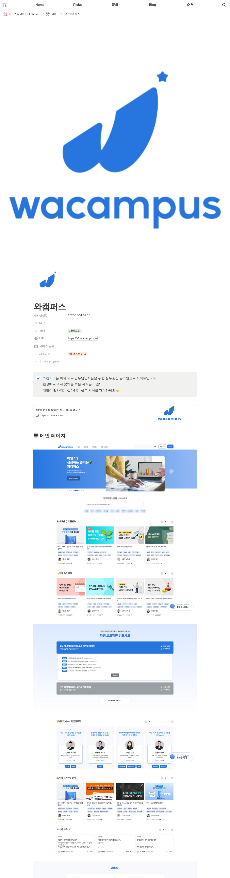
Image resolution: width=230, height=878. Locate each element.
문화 (115, 4)
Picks (77, 4)
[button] (224, 5)
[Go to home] (4, 5)
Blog (152, 4)
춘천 (190, 4)
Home (39, 4)
